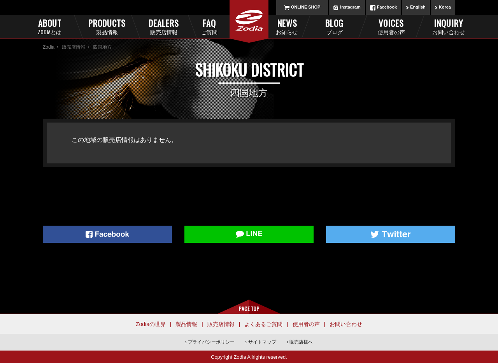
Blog (334, 26)
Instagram (350, 7)
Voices (391, 26)
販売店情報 (73, 47)
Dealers (163, 26)
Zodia (48, 47)
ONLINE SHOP (306, 7)
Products (106, 26)
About (49, 26)
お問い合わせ (346, 324)
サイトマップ (262, 342)
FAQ (222, 26)
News (276, 26)
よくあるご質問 (263, 324)
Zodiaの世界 (151, 324)
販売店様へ (301, 342)
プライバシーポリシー (211, 342)
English (418, 7)
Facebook (387, 7)
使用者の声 (306, 324)
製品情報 (186, 324)
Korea (445, 7)
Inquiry (448, 26)
